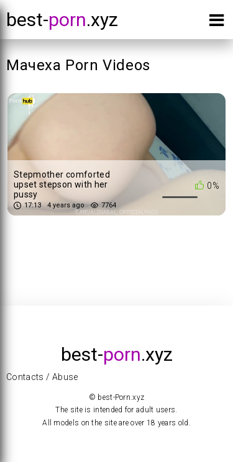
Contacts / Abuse (42, 377)
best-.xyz (62, 19)
